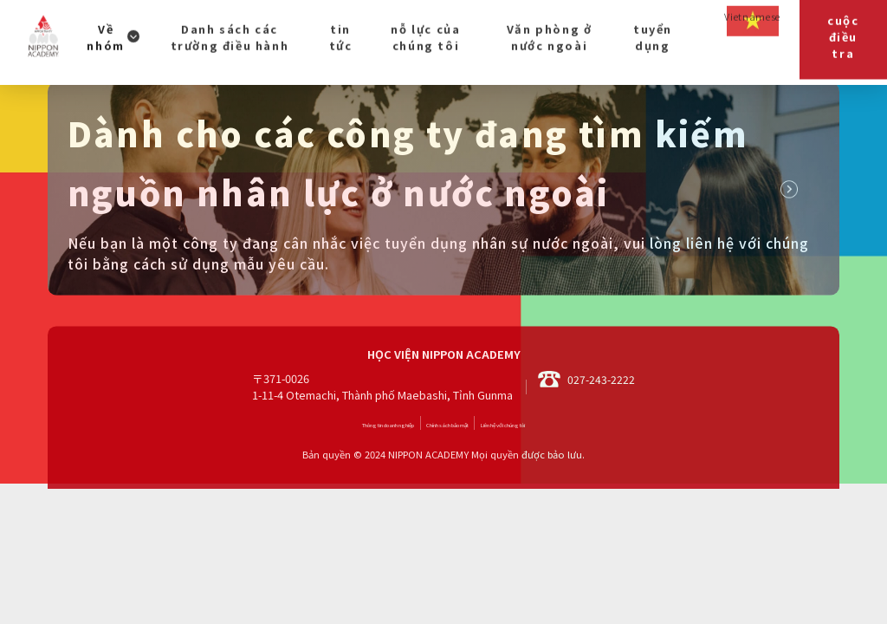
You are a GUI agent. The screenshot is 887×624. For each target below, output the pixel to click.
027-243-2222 (586, 436)
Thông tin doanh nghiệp (317, 473)
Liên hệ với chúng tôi (578, 473)
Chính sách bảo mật (452, 473)
